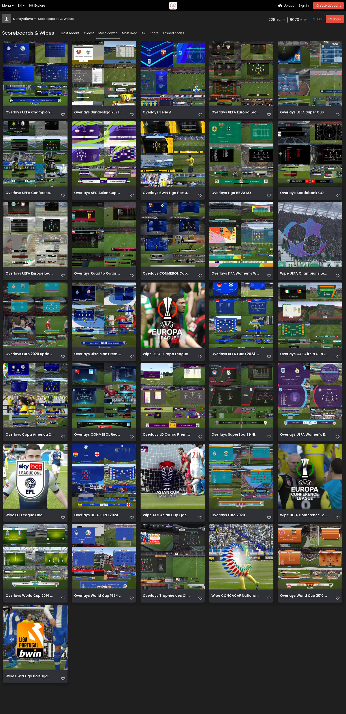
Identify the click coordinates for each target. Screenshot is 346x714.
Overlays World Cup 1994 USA (97, 605)
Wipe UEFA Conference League (304, 523)
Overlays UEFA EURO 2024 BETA (235, 360)
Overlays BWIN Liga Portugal (166, 196)
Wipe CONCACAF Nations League (235, 605)
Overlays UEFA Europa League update (235, 114)
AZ (143, 33)
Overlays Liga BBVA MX (229, 196)
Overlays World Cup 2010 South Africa (304, 605)
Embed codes (173, 33)
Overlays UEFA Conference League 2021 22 (29, 196)
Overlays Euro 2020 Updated (29, 360)
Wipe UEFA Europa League (163, 360)
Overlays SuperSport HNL (231, 441)
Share (154, 33)
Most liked (129, 33)
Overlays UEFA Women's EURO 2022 (304, 441)
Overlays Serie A (156, 114)
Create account (328, 5)
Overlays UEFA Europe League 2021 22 (29, 278)
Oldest (89, 33)
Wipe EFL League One (22, 523)
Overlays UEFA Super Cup (300, 114)
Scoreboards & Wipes (56, 18)
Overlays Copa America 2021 (29, 441)
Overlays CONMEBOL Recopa (97, 441)
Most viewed (108, 33)
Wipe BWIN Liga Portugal (25, 687)
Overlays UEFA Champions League (29, 114)
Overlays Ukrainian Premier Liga (98, 360)
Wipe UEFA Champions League (304, 278)
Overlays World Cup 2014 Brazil (29, 605)
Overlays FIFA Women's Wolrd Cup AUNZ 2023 (235, 278)
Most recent (70, 33)
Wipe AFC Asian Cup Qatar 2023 (167, 523)
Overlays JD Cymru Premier (165, 441)
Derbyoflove (24, 18)
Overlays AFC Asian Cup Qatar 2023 (98, 196)
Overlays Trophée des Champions (167, 605)
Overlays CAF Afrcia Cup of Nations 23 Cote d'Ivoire (304, 360)
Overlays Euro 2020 (227, 523)
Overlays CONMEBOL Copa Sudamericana (167, 278)
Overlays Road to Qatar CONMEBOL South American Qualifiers (98, 278)
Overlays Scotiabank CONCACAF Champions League (304, 196)
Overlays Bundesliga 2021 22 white (98, 114)
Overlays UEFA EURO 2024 (94, 523)
